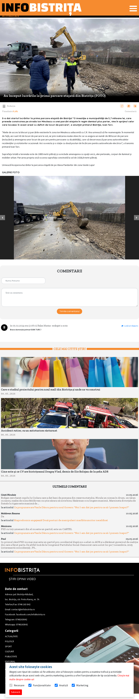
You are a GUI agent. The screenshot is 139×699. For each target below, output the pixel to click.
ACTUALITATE (11, 636)
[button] (2, 217)
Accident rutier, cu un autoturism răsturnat (29, 430)
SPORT (8, 646)
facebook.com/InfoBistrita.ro (30, 614)
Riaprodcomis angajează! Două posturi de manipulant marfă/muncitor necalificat (61, 520)
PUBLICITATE (11, 656)
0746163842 (21, 619)
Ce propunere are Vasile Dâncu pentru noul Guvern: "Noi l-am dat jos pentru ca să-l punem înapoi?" (71, 507)
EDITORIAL (10, 661)
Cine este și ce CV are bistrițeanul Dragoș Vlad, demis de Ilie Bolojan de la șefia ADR (54, 471)
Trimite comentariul (69, 311)
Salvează (15, 692)
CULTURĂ (9, 651)
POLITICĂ (9, 641)
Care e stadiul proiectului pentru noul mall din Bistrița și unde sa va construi (50, 389)
